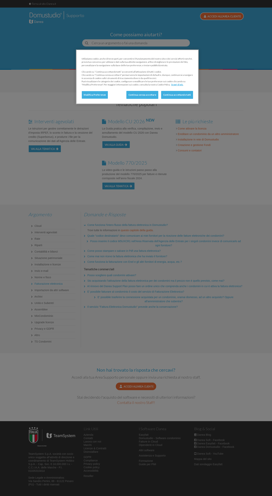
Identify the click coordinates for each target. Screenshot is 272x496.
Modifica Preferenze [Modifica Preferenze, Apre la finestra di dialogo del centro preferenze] (95, 95)
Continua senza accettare (142, 95)
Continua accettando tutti (177, 95)
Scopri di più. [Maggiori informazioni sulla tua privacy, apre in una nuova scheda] (177, 84)
